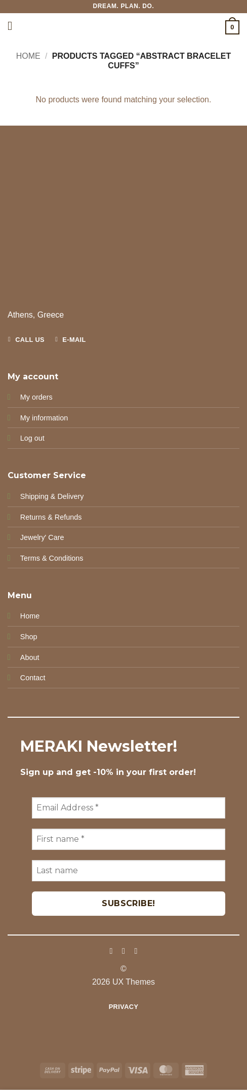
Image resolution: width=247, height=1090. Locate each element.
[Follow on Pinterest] (136, 950)
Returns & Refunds (51, 517)
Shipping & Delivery (52, 496)
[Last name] (128, 870)
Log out (32, 438)
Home (28, 56)
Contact (33, 678)
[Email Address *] (128, 808)
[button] (14, 25)
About (29, 657)
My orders (36, 397)
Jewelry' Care (42, 537)
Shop (28, 637)
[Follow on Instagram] (123, 950)
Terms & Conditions (52, 558)
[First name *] (128, 839)
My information (44, 418)
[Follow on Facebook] (111, 950)
